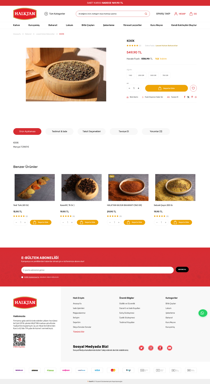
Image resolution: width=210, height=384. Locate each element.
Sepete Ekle (165, 88)
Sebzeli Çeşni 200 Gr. (163, 205)
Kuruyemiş (34, 25)
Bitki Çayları (88, 25)
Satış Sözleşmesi (126, 313)
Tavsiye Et (172, 97)
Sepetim (76, 322)
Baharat (52, 25)
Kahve (16, 25)
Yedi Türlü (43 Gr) (21, 205)
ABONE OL (180, 270)
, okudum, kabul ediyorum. (40, 277)
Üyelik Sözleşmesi (127, 318)
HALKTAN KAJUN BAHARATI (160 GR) (124, 205)
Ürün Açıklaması (27, 131)
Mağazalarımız (79, 313)
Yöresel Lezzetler (132, 25)
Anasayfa (17, 34)
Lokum (69, 25)
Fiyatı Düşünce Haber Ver (152, 97)
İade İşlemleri (78, 308)
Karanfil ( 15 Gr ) (67, 205)
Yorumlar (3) (156, 131)
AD (128, 83)
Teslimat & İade (59, 131)
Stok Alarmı (132, 97)
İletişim (76, 318)
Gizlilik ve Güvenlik (127, 303)
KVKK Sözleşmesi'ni (31, 277)
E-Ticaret (97, 381)
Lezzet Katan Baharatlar (45, 34)
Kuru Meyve (157, 25)
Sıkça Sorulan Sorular (82, 327)
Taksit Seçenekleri (91, 131)
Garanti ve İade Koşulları (129, 308)
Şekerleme (108, 25)
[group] (66, 74)
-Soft (90, 381)
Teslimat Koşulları (126, 322)
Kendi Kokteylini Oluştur (184, 25)
